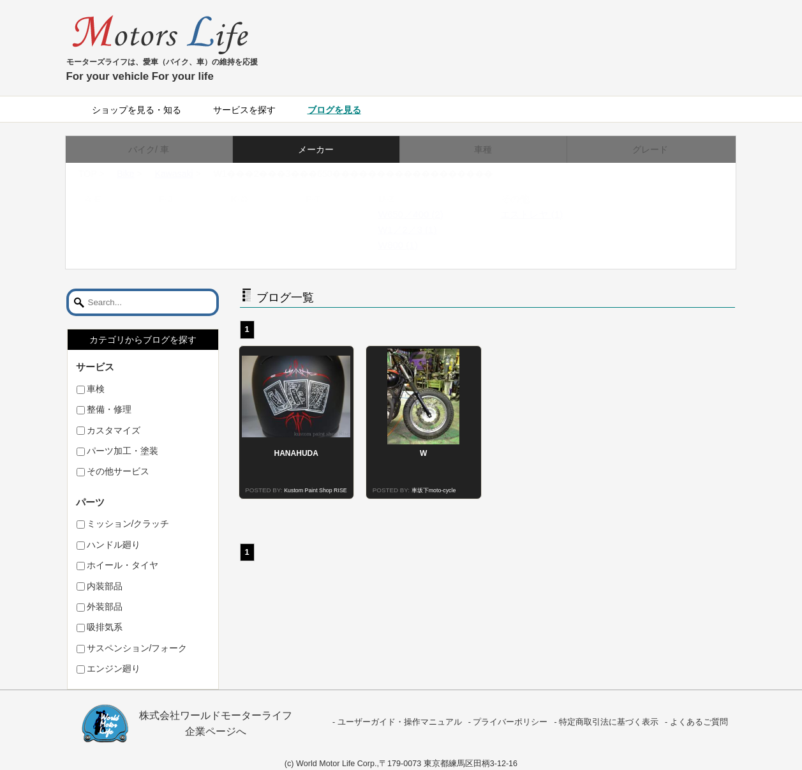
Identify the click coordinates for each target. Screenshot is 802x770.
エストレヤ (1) (544, 214)
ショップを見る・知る (136, 110)
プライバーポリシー (510, 722)
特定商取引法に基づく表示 (608, 722)
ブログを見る (334, 110)
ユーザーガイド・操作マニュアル (400, 722)
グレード (650, 149)
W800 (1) (410, 244)
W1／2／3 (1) (419, 229)
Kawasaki (186, 174)
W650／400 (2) (423, 214)
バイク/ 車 (148, 149)
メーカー (316, 149)
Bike (137, 174)
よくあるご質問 (699, 722)
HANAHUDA (296, 453)
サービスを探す (244, 110)
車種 (483, 149)
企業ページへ (215, 731)
